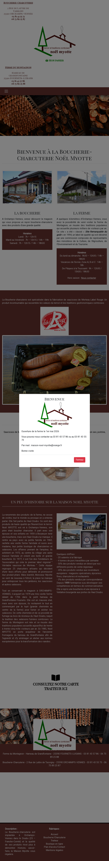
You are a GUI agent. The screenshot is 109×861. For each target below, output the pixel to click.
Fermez (79, 459)
